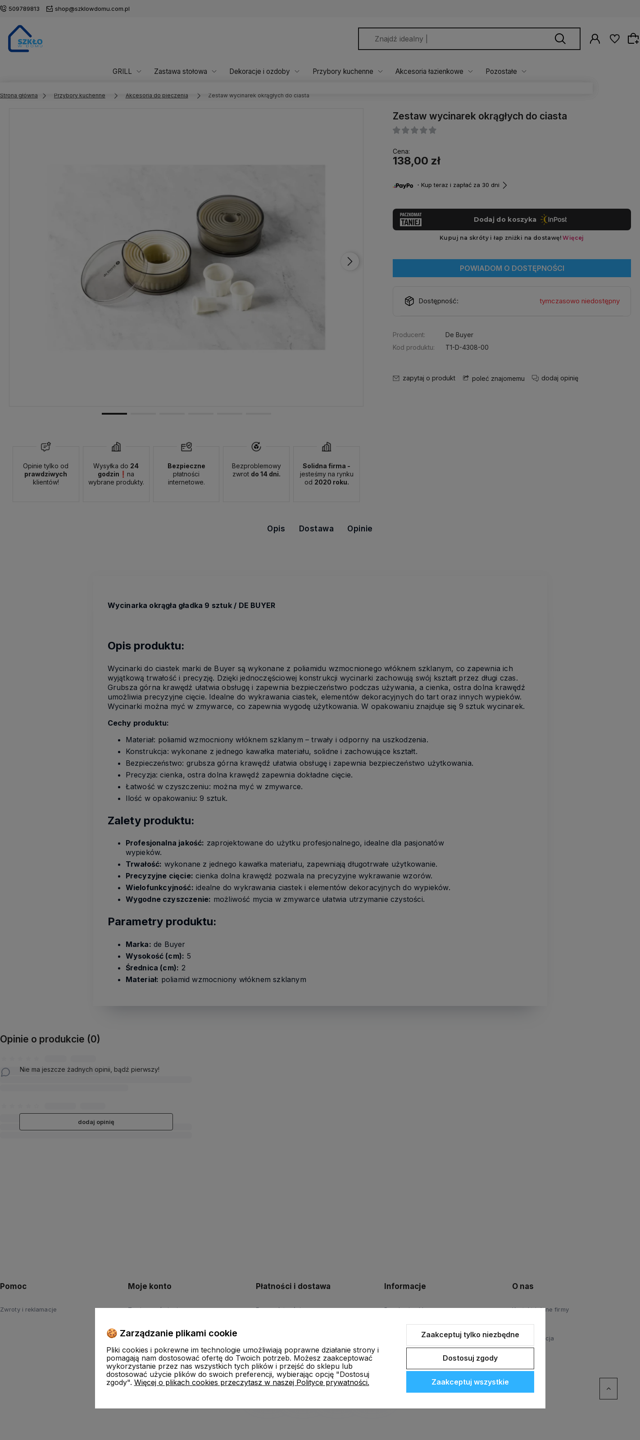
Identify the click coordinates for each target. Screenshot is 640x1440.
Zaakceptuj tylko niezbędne (470, 1334)
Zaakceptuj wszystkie (470, 1381)
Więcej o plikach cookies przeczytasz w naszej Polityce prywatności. (251, 1382)
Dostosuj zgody (470, 1357)
